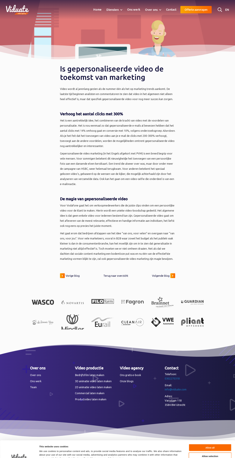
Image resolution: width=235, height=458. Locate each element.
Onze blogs (126, 381)
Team (33, 387)
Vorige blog (70, 275)
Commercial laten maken (89, 393)
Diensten (112, 9)
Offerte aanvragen (196, 9)
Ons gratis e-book (130, 375)
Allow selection (210, 440)
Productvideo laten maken (90, 399)
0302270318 (172, 378)
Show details (157, 452)
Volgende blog (163, 275)
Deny (210, 448)
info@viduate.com (176, 389)
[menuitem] (97, 9)
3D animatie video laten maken (93, 381)
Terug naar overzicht (115, 275)
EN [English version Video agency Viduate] (227, 9)
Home (97, 9)
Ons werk (133, 9)
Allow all (210, 431)
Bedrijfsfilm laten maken (89, 375)
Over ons (151, 9)
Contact (171, 9)
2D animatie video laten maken (93, 387)
